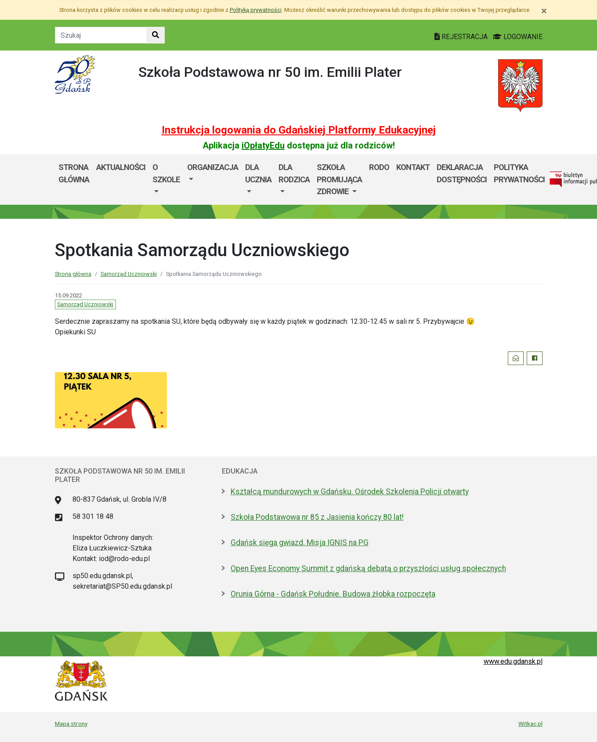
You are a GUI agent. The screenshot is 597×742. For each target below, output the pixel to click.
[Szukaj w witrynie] (155, 35)
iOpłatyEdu (263, 145)
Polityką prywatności (256, 10)
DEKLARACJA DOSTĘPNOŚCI (462, 173)
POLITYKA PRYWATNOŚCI (519, 173)
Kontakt (413, 167)
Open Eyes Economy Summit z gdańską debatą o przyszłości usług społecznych (368, 568)
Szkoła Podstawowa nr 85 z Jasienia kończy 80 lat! (317, 517)
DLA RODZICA (294, 173)
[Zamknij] (544, 11)
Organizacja (212, 167)
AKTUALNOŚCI (120, 167)
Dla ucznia (258, 173)
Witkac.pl (530, 723)
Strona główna (73, 173)
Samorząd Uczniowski (129, 274)
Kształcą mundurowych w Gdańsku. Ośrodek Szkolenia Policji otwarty (350, 491)
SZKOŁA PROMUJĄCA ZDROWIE (339, 179)
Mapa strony (71, 723)
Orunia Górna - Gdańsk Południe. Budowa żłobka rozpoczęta (333, 594)
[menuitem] (166, 179)
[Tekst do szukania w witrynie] (101, 35)
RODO (379, 167)
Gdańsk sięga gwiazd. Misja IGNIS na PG (300, 542)
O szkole (166, 173)
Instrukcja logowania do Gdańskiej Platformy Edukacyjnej (299, 130)
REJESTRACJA (461, 37)
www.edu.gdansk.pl (513, 661)
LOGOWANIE (518, 37)
